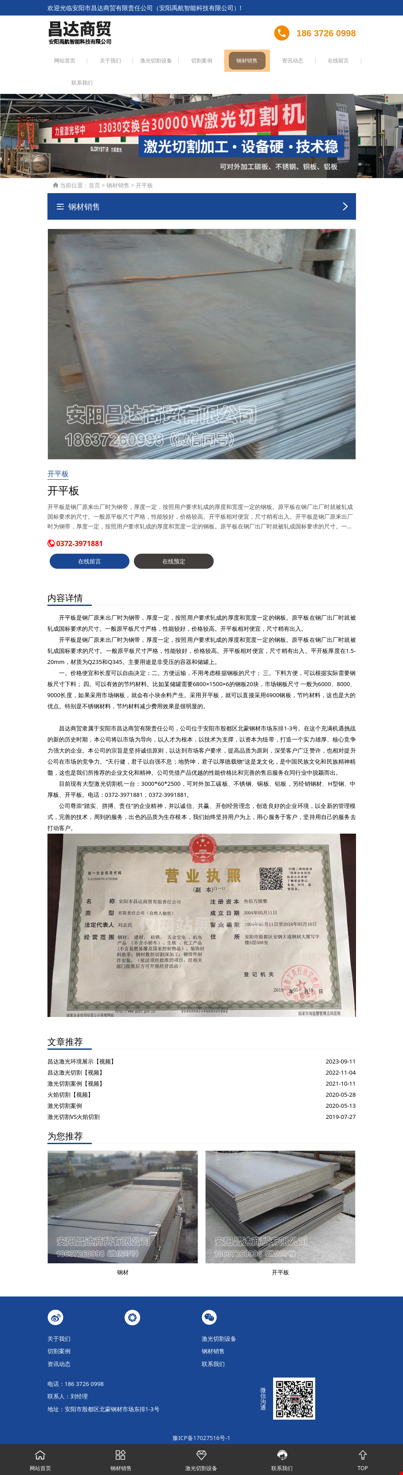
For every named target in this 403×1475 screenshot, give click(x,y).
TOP (362, 1458)
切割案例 (181, 62)
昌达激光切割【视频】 (76, 1051)
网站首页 (62, 62)
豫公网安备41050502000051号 (201, 1427)
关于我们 (101, 62)
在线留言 (301, 62)
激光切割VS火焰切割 (73, 1095)
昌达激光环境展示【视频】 (82, 1040)
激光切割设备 (142, 62)
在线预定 (173, 540)
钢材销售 (221, 62)
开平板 (144, 164)
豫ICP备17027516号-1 (201, 1417)
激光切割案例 (64, 1084)
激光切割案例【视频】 (76, 1062)
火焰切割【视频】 (70, 1073)
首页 (94, 164)
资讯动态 (261, 62)
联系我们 (341, 62)
